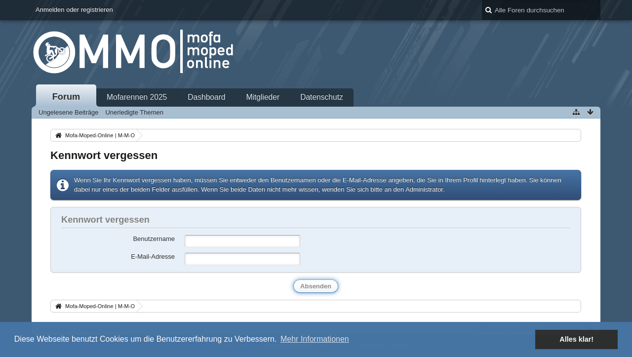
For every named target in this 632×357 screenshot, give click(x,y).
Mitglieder (263, 97)
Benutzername (154, 238)
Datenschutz (321, 97)
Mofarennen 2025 (137, 97)
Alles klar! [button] (576, 339)
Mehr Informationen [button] (314, 339)
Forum (66, 97)
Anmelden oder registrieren (74, 9)
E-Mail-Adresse (153, 256)
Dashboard (206, 97)
